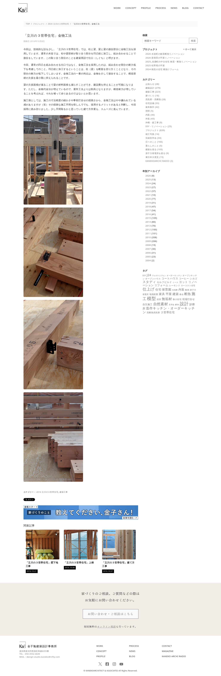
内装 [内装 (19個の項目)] (181, 289)
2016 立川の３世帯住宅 (47, 492)
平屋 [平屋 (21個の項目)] (169, 294)
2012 (148, 229)
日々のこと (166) (154, 141)
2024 (148, 183)
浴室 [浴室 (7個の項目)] (159, 299)
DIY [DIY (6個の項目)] (144, 275)
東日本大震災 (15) (155, 157)
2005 (148, 256)
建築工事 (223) (153, 91)
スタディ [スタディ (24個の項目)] (149, 282)
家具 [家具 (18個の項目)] (162, 294)
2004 (148, 260)
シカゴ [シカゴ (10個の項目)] (193, 278)
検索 (193, 40)
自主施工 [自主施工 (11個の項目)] (148, 304)
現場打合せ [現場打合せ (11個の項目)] (188, 299)
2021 (148, 195)
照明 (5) (149, 110)
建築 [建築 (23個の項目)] (175, 294)
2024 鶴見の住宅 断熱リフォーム (162, 69)
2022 (148, 191)
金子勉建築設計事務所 (38, 645)
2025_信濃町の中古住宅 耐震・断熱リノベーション (171, 61)
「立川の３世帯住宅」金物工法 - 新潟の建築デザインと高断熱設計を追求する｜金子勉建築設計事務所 (23, 7)
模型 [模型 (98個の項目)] (151, 298)
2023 (148, 187)
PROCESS (161, 8)
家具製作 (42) (152, 107)
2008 (148, 245)
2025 (148, 179)
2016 (148, 214)
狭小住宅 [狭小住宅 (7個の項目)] (177, 299)
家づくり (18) (152, 95)
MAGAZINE (168, 651)
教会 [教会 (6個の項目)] (181, 294)
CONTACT (198, 8)
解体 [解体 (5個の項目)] (177, 304)
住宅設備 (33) (152, 103)
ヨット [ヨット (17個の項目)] (183, 282)
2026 (148, 175)
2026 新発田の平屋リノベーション (163, 57)
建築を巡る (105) (154, 149)
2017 (148, 210)
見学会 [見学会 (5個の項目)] (171, 304)
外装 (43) (150, 118)
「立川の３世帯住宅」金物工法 (48, 35)
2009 (148, 241)
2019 (148, 202)
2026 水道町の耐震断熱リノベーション (165, 53)
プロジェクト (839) (155, 130)
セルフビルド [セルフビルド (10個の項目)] (164, 282)
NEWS (174, 8)
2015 (148, 218)
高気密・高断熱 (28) (156, 99)
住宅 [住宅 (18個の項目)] (158, 289)
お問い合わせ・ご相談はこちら (110, 614)
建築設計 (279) (153, 87)
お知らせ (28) (152, 84)
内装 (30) (150, 114)
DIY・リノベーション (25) (159, 126)
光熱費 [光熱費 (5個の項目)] (175, 290)
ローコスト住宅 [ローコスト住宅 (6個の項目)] (188, 285)
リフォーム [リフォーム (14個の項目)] (161, 285)
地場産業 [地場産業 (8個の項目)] (153, 294)
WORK (117, 8)
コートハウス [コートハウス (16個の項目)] (169, 278)
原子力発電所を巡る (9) (157, 153)
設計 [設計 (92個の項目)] (184, 303)
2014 (148, 221)
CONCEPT (130, 8)
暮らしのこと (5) (154, 145)
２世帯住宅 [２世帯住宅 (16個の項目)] (168, 312)
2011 (148, 233)
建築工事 (64, 492)
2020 (148, 198)
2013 (148, 225)
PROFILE (146, 8)
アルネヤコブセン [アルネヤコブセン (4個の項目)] (159, 275)
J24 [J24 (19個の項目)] (149, 275)
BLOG (185, 8)
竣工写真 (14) (152, 134)
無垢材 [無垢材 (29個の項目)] (167, 299)
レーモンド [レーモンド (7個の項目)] (174, 285)
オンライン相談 (106, 626)
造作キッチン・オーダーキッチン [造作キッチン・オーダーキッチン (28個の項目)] (169, 310)
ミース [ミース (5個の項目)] (175, 282)
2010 (148, 237)
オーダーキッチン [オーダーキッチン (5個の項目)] (174, 275)
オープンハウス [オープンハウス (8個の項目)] (153, 278)
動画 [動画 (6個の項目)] (187, 289)
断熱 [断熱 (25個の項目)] (187, 294)
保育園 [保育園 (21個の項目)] (166, 289)
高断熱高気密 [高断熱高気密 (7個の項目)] (153, 312)
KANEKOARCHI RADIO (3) (159, 161)
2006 (148, 252)
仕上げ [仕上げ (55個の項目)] (149, 289)
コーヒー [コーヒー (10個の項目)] (184, 278)
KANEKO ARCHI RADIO (174, 656)
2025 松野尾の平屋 (155, 65)
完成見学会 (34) (153, 138)
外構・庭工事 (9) (154, 122)
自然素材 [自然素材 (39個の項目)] (160, 304)
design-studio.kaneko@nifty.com (43, 657)
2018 (148, 206)
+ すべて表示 (189, 49)
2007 (148, 248)
